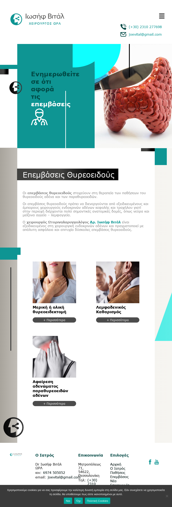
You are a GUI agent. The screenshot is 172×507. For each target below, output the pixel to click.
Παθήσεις (117, 472)
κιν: (38, 472)
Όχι (78, 500)
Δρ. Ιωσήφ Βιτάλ (105, 222)
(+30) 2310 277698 (145, 27)
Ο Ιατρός (117, 468)
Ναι (68, 500)
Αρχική (115, 464)
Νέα (113, 481)
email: (40, 477)
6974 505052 (54, 472)
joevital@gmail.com (145, 34)
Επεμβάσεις (119, 477)
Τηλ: (82, 480)
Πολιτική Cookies (97, 500)
